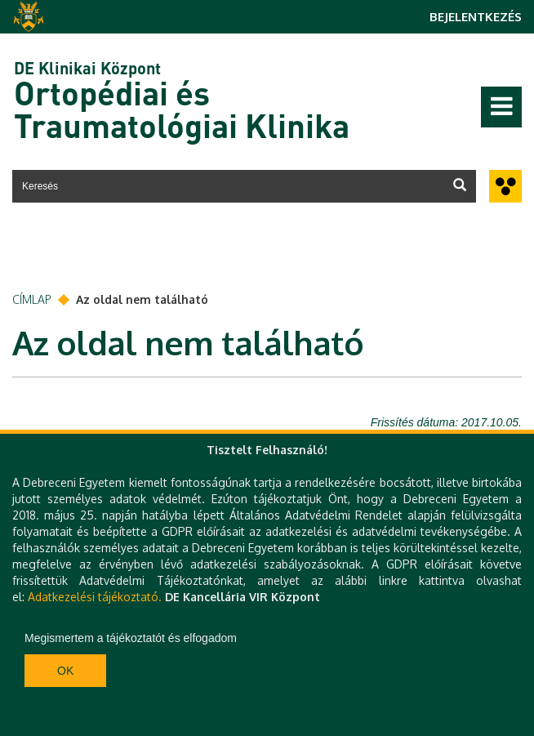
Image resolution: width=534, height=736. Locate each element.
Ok (65, 670)
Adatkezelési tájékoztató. (95, 597)
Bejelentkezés (475, 17)
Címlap (31, 299)
